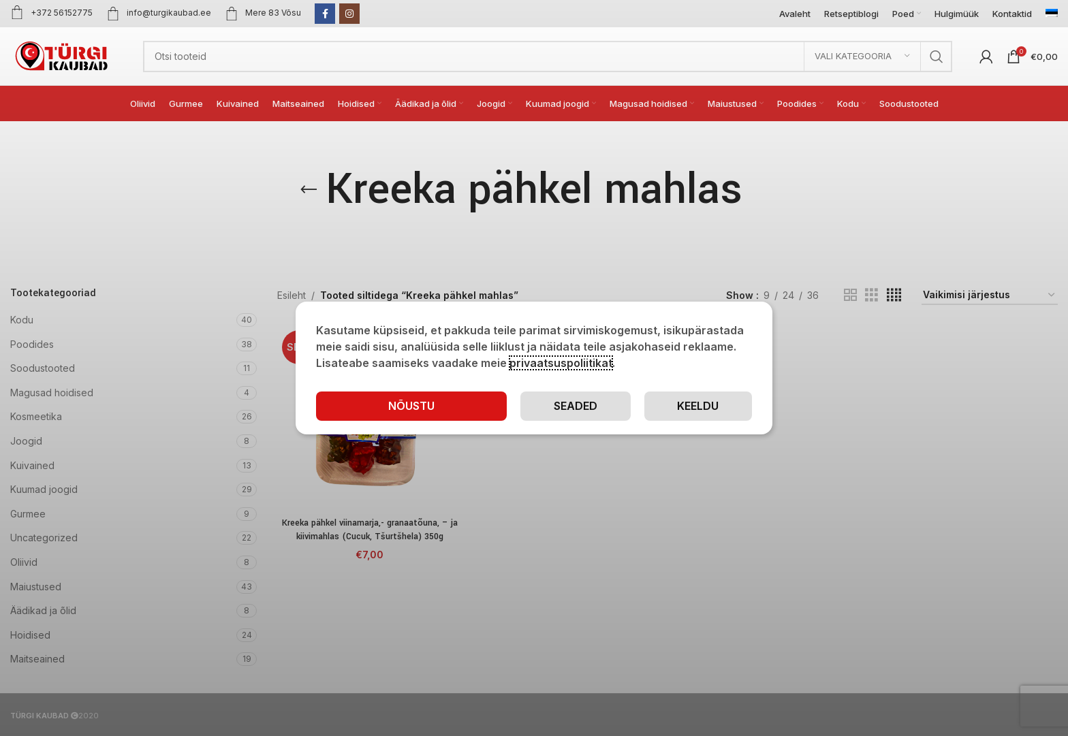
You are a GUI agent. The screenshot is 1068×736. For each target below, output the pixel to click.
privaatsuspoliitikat (560, 363)
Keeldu (698, 406)
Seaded (575, 406)
